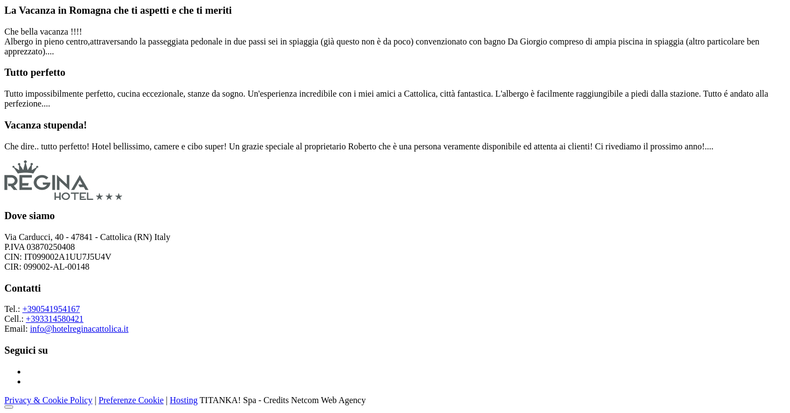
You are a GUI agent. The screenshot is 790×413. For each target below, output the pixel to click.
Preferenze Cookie (131, 400)
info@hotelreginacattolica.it (79, 328)
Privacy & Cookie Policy (48, 400)
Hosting (184, 400)
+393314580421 (54, 318)
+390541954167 (51, 309)
